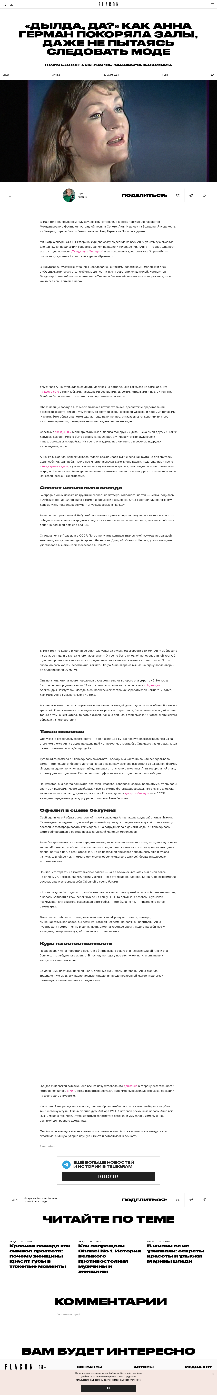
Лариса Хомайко (82, 195)
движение (130, 1086)
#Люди (43, 1201)
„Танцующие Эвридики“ (87, 251)
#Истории (42, 1198)
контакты (90, 1367)
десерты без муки (137, 793)
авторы (144, 1367)
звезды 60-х (62, 432)
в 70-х (71, 1090)
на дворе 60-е (49, 391)
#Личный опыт (31, 1201)
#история (52, 1198)
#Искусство (30, 1198)
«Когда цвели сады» (54, 466)
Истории (56, 75)
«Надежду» (152, 685)
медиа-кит (198, 1367)
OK (108, 1388)
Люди (6, 75)
